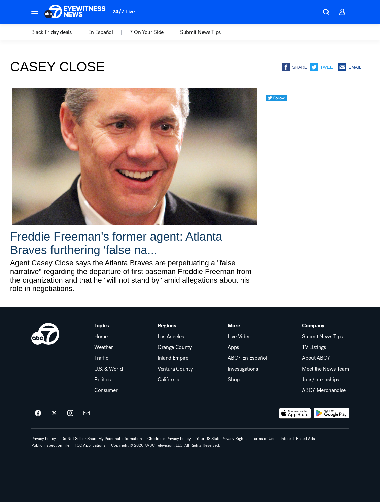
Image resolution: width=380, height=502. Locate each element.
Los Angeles (171, 336)
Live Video (239, 336)
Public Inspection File (50, 445)
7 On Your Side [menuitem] (147, 32)
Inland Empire (173, 358)
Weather (103, 347)
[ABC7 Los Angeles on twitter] (54, 413)
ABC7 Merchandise (324, 390)
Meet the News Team (325, 369)
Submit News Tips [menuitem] (200, 32)
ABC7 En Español (247, 358)
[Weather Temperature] (305, 12)
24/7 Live (123, 11)
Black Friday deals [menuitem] (51, 32)
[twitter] (276, 110)
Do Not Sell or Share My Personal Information (101, 439)
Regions (167, 325)
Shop (234, 379)
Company (313, 325)
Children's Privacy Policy (169, 439)
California (168, 379)
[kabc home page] (45, 334)
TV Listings (314, 347)
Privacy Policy (43, 439)
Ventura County (175, 369)
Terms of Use (263, 439)
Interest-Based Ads (298, 439)
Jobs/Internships (320, 379)
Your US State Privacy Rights (221, 439)
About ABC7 (316, 358)
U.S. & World (108, 369)
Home (101, 336)
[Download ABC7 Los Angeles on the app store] (295, 413)
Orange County (175, 347)
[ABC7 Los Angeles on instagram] (70, 413)
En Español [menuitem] (100, 32)
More (234, 325)
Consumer (105, 390)
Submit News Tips (322, 336)
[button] (35, 11)
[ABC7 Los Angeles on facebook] (38, 413)
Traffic (101, 358)
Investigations (243, 369)
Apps (233, 347)
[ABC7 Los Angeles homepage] (75, 12)
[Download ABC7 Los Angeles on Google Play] (331, 413)
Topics (101, 325)
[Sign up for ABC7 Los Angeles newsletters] (86, 413)
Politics (102, 379)
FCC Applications (90, 445)
